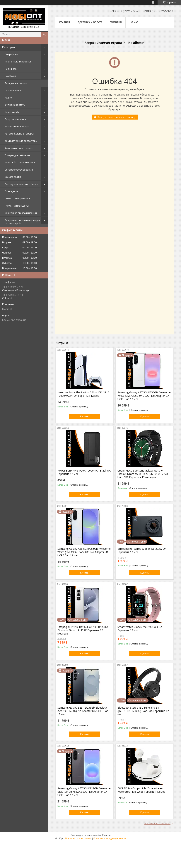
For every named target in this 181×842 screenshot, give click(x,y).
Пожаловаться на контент (78, 838)
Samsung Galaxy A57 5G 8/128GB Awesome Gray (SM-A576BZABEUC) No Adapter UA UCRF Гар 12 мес (84, 792)
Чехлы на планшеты (17, 205)
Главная (64, 22)
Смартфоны (11, 54)
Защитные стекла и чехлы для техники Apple (22, 221)
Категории (8, 47)
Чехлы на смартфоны (17, 198)
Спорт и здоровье (15, 119)
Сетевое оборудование (19, 169)
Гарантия (116, 22)
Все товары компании (157, 823)
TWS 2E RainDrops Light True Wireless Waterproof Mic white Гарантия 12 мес (141, 790)
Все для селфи (13, 176)
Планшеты (11, 68)
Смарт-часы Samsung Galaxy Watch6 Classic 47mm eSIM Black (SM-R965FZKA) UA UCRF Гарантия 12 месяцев (142, 474)
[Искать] (44, 34)
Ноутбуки (10, 76)
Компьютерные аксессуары (21, 140)
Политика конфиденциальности (109, 838)
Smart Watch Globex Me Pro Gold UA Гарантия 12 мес (139, 628)
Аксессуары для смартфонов (21, 184)
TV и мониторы (13, 90)
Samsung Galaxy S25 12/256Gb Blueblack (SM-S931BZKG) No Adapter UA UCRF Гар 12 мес (82, 711)
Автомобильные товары (19, 133)
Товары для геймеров (17, 155)
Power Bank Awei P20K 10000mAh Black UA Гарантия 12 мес (84, 472)
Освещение (11, 191)
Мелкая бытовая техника (20, 162)
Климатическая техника (19, 148)
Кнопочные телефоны (18, 61)
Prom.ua (106, 835)
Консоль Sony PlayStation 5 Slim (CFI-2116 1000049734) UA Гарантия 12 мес (83, 394)
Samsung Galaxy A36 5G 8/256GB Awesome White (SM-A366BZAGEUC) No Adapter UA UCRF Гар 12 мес (84, 552)
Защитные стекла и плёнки (21, 213)
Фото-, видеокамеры (17, 126)
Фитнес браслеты (15, 104)
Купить (84, 416)
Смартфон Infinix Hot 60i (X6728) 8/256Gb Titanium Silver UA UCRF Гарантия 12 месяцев (82, 630)
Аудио (8, 97)
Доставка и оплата (90, 22)
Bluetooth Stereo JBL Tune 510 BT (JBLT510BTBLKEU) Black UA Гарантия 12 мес (143, 711)
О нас (134, 22)
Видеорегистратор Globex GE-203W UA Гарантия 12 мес (141, 550)
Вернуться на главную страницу (117, 117)
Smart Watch (12, 112)
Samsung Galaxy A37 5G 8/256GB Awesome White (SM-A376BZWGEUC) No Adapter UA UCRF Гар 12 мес (144, 396)
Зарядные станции (16, 83)
